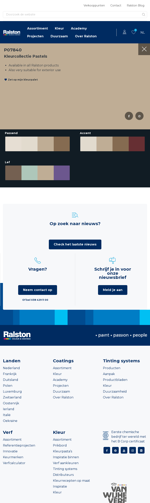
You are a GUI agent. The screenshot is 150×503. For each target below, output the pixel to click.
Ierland (8, 407)
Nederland (11, 366)
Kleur (59, 28)
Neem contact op (37, 288)
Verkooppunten (94, 5)
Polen (7, 384)
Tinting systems (65, 467)
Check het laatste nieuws (75, 242)
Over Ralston (86, 36)
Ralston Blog (135, 5)
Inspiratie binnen (66, 455)
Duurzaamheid (115, 390)
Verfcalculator (14, 461)
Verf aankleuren (66, 461)
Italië (7, 413)
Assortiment (37, 28)
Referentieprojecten (19, 444)
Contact (115, 5)
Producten (111, 366)
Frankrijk (10, 372)
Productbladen (115, 378)
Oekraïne (10, 419)
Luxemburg (12, 390)
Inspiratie (60, 485)
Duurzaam (59, 36)
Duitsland (10, 378)
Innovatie (10, 449)
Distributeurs (63, 473)
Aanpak (109, 372)
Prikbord (60, 444)
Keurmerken (13, 455)
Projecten (35, 36)
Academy (79, 28)
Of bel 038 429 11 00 (35, 298)
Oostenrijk (11, 401)
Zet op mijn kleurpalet (23, 79)
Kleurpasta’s (62, 449)
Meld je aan (112, 288)
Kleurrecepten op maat (71, 479)
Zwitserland (12, 395)
